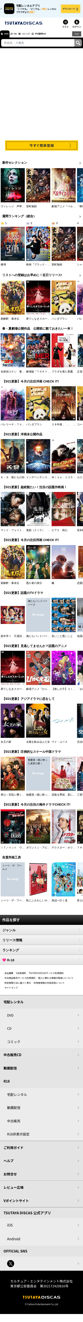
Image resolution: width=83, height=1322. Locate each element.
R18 (76, 37)
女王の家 (6, 745)
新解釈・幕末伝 (10, 321)
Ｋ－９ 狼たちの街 (13, 480)
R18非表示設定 (18, 1137)
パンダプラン (60, 321)
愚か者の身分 (34, 586)
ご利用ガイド (13, 1150)
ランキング (41, 953)
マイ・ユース (60, 745)
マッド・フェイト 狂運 (15, 533)
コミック (35, 37)
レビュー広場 (13, 1190)
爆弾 (3, 267)
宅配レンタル (17, 1097)
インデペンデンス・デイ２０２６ (46, 480)
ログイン (76, 30)
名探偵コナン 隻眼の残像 (17, 374)
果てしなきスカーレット (40, 321)
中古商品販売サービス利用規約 (19, 981)
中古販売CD (54, 37)
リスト (65, 30)
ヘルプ (9, 1163)
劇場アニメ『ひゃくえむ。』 (43, 692)
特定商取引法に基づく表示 (17, 986)
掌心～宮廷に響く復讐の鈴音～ (19, 797)
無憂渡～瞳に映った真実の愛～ (44, 797)
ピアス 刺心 (60, 533)
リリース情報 (41, 943)
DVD (8, 37)
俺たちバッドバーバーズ (40, 639)
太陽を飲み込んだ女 (38, 745)
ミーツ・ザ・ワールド (14, 903)
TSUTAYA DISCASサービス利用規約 (46, 976)
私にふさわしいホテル (39, 903)
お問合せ (10, 1177)
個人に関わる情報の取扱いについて (55, 981)
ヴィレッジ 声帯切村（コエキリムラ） (24, 209)
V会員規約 (21, 976)
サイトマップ (11, 990)
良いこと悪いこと (62, 639)
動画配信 (10, 1071)
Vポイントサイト (16, 1203)
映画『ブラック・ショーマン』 (44, 267)
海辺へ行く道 (60, 903)
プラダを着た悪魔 (62, 374)
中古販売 (13, 1124)
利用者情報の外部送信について (49, 986)
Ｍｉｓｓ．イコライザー (66, 480)
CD (20, 37)
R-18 (41, 963)
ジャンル (41, 933)
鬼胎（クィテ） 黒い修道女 (43, 533)
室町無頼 (31, 209)
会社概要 (8, 976)
